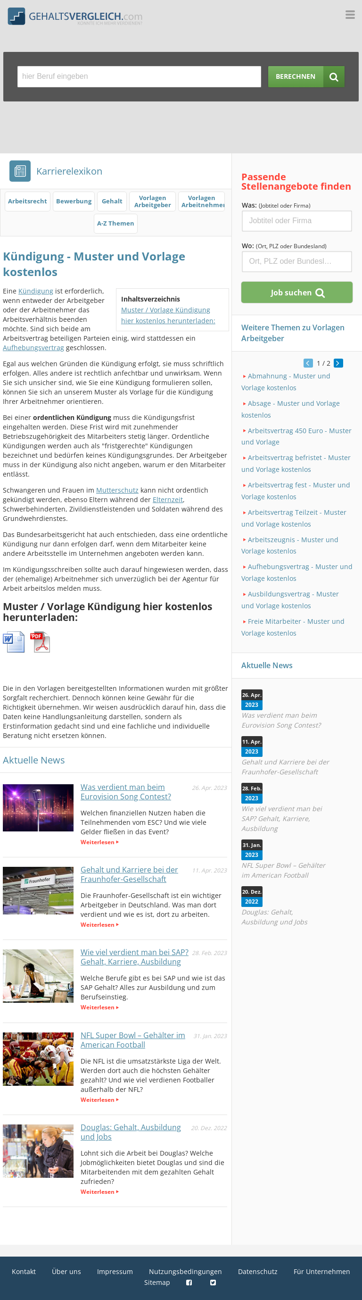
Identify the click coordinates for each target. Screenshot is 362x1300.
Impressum (115, 1271)
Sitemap (157, 1282)
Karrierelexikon (69, 171)
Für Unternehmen (322, 1271)
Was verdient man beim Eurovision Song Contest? (126, 792)
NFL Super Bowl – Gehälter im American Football (133, 1040)
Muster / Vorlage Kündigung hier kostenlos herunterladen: (168, 315)
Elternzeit (168, 499)
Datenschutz (258, 1271)
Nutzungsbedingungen (185, 1271)
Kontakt (24, 1271)
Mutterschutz (117, 490)
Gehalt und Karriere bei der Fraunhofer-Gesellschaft (129, 874)
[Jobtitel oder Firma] (297, 221)
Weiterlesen (98, 842)
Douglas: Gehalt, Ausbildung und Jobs (131, 1132)
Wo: (284, 245)
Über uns (66, 1271)
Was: (276, 205)
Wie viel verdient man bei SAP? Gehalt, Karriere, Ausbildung (135, 957)
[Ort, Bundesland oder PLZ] (297, 261)
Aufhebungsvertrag (33, 347)
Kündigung (35, 290)
